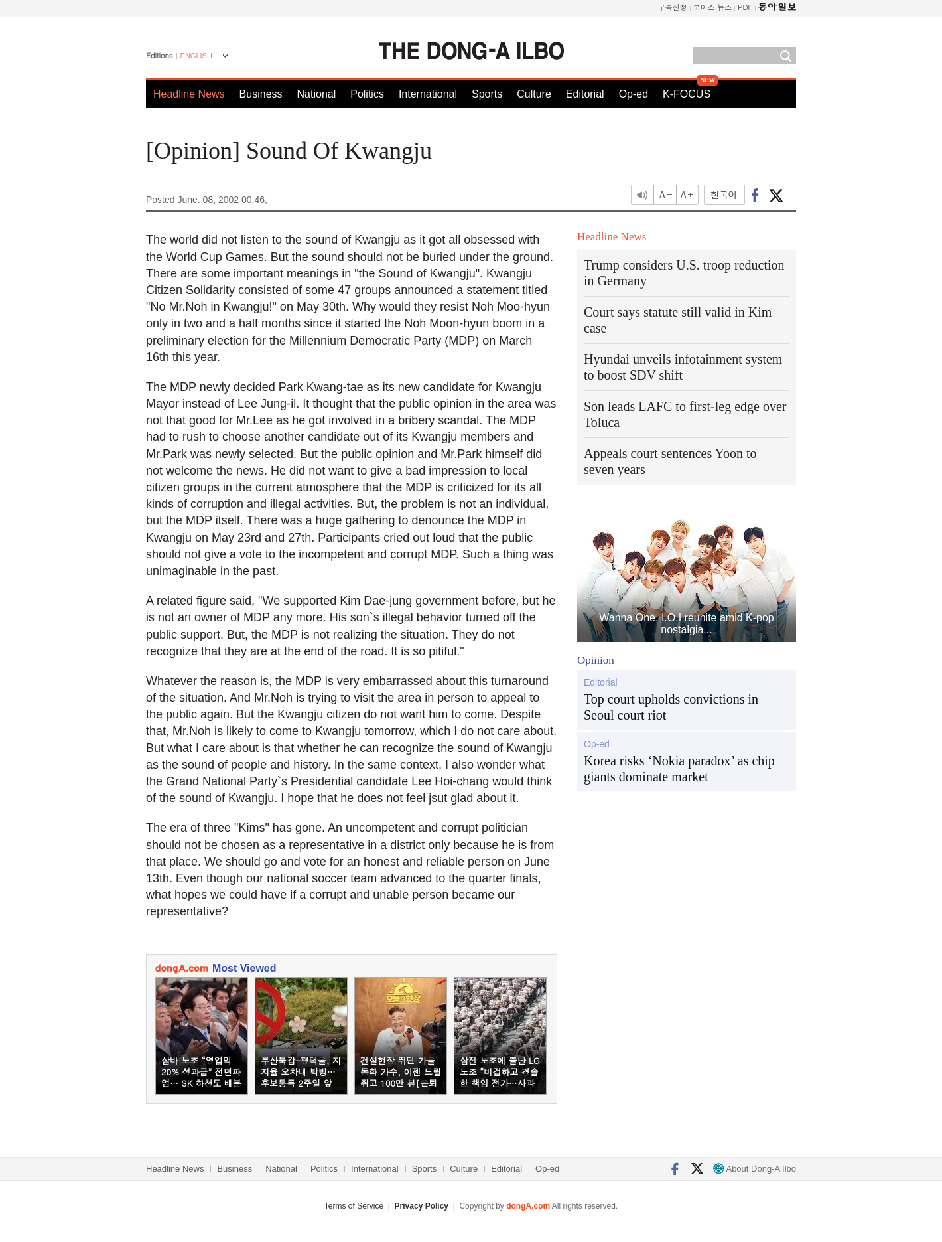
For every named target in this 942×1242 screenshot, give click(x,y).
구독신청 (672, 7)
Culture (534, 94)
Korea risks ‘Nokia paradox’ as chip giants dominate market (679, 768)
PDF (745, 7)
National (316, 94)
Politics (367, 94)
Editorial (585, 94)
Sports (487, 94)
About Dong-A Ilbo (754, 1169)
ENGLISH (196, 56)
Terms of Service (353, 1206)
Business (261, 94)
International (428, 94)
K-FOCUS (686, 94)
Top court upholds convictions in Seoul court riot (671, 707)
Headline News (189, 94)
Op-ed (633, 94)
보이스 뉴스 (712, 7)
